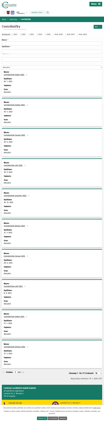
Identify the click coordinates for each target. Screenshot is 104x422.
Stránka (9, 372)
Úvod (4, 19)
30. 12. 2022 (8, 202)
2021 (15, 34)
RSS (98, 27)
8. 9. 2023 (7, 293)
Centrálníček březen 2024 (16, 347)
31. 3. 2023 (8, 233)
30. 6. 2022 (8, 142)
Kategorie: (6, 34)
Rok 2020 (83, 34)
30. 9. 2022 (8, 172)
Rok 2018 (59, 34)
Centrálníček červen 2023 (16, 256)
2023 (32, 34)
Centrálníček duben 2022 (16, 105)
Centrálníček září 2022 (15, 165)
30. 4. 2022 (8, 112)
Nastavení (63, 418)
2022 (24, 34)
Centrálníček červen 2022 (16, 135)
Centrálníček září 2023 (15, 286)
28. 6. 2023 (8, 263)
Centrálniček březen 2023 (16, 226)
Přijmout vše (42, 418)
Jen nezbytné (53, 418)
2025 (49, 34)
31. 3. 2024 (8, 353)
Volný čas (13, 19)
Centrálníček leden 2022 (16, 75)
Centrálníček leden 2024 (16, 317)
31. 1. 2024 (8, 323)
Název (4, 40)
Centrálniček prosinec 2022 (17, 196)
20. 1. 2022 (8, 81)
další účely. (97, 408)
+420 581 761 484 (15, 403)
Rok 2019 (71, 34)
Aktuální (7, 92)
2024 (40, 34)
